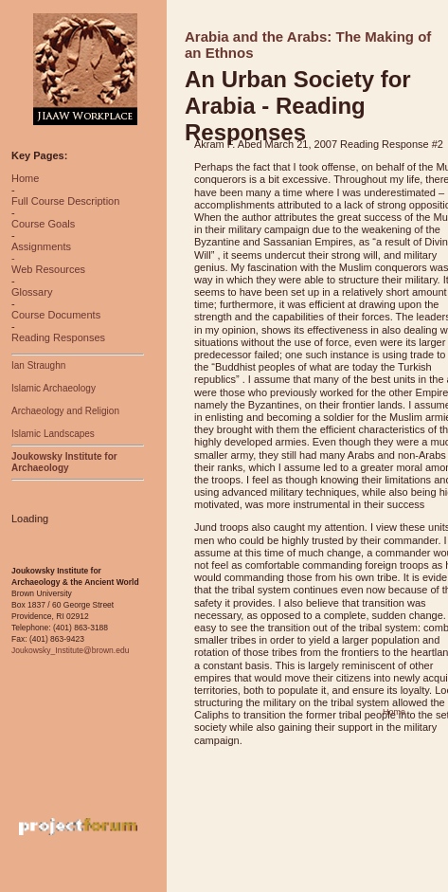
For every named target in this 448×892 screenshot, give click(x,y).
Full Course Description (65, 201)
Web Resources (48, 269)
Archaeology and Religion (65, 411)
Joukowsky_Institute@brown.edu (70, 650)
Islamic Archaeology (53, 388)
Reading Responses (58, 337)
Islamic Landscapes (53, 433)
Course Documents (55, 314)
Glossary (31, 292)
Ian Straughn (38, 365)
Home (25, 178)
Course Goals (43, 223)
